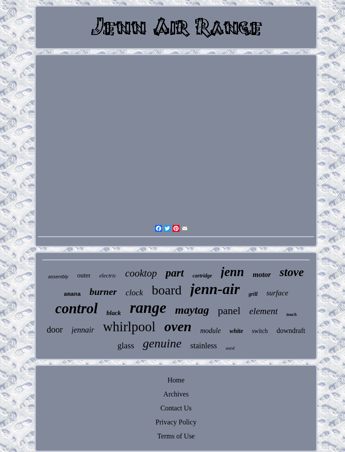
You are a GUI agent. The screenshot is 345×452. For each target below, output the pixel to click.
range (148, 307)
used (230, 347)
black (114, 312)
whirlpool (129, 326)
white (236, 331)
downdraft (290, 330)
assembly (58, 276)
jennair (83, 330)
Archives (176, 394)
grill (253, 294)
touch (291, 314)
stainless (203, 345)
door (55, 329)
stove (291, 272)
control (76, 308)
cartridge (202, 276)
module (210, 330)
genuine (162, 343)
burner (103, 291)
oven (177, 326)
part (175, 273)
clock (134, 292)
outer (84, 275)
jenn (232, 272)
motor (262, 274)
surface (277, 293)
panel (229, 310)
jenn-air (215, 289)
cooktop (141, 273)
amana (72, 294)
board (167, 290)
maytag (192, 310)
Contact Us (176, 408)
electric (107, 275)
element (263, 311)
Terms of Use (176, 436)
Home (175, 380)
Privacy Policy (176, 422)
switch (260, 331)
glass (125, 345)
